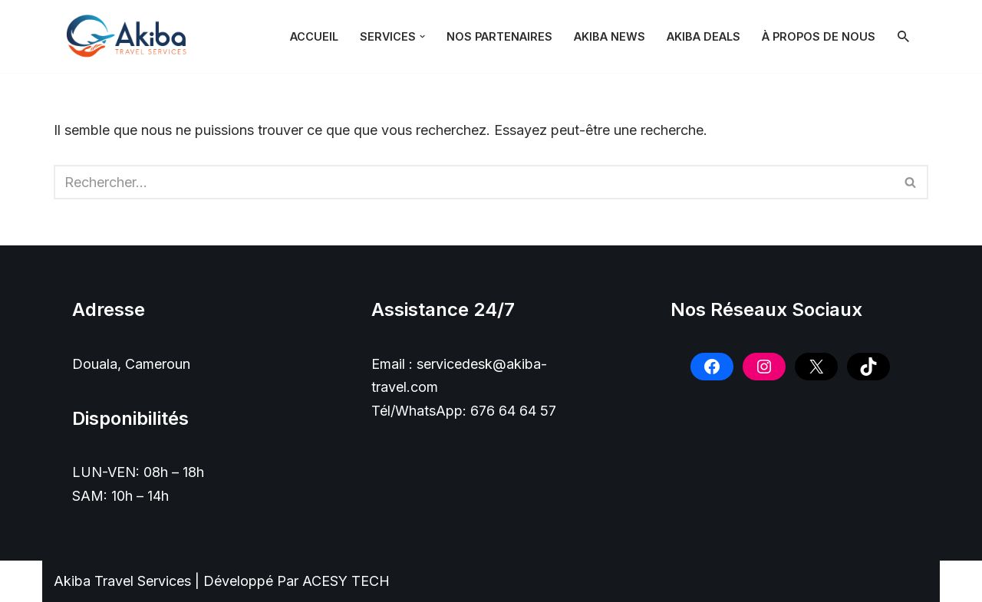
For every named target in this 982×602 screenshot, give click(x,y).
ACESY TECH (346, 581)
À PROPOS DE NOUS (818, 36)
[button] (422, 36)
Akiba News (609, 36)
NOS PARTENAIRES (499, 36)
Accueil (314, 36)
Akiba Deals (703, 36)
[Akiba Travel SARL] (130, 36)
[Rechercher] (903, 36)
